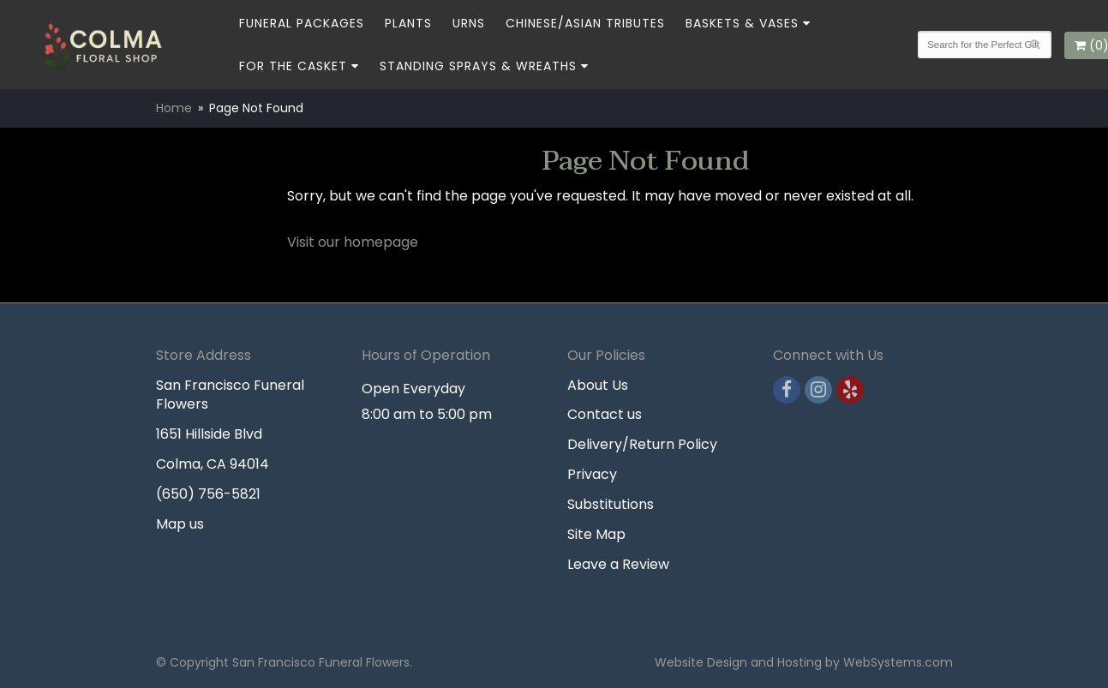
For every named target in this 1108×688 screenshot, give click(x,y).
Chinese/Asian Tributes (585, 23)
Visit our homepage (352, 242)
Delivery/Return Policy (642, 444)
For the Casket (293, 66)
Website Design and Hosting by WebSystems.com (804, 662)
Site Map (596, 534)
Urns (468, 23)
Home (174, 108)
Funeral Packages (301, 23)
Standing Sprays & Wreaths (478, 66)
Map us (180, 524)
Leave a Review (618, 564)
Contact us (604, 414)
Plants (408, 23)
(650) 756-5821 (208, 494)
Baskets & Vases (742, 23)
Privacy (592, 474)
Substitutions (610, 504)
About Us (597, 385)
